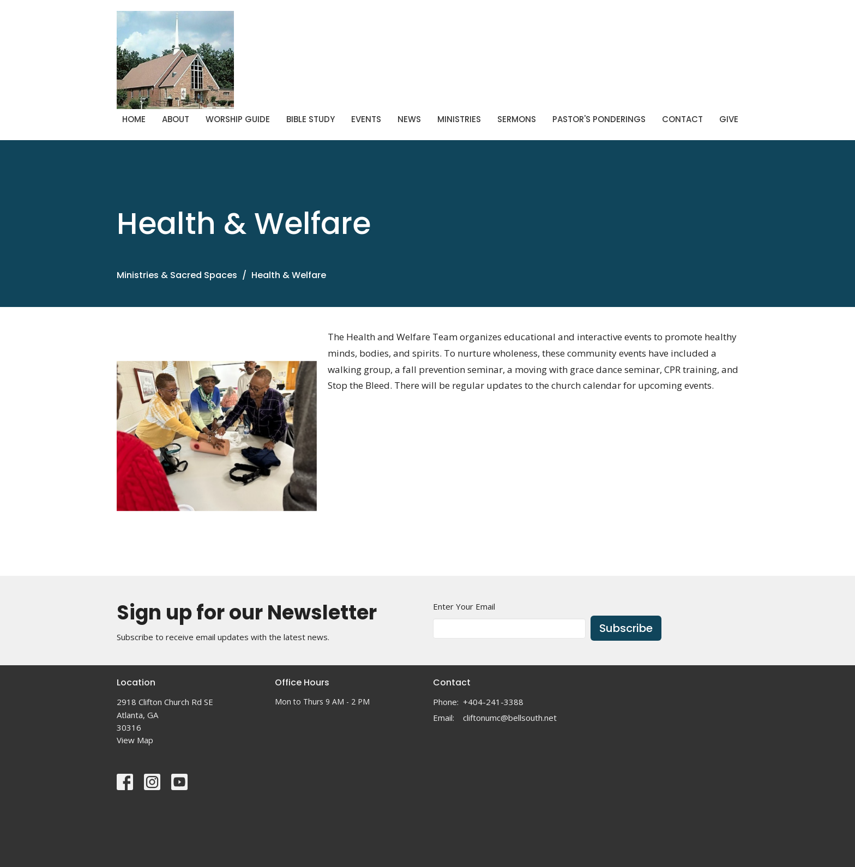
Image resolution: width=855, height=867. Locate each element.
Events (366, 119)
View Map (135, 739)
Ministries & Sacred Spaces (177, 275)
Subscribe (626, 628)
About (175, 119)
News (409, 119)
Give (728, 119)
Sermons (516, 119)
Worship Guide (238, 119)
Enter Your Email (464, 606)
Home (134, 119)
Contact (682, 119)
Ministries (459, 119)
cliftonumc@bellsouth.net (510, 717)
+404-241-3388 (493, 701)
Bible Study (310, 119)
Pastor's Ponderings (599, 119)
